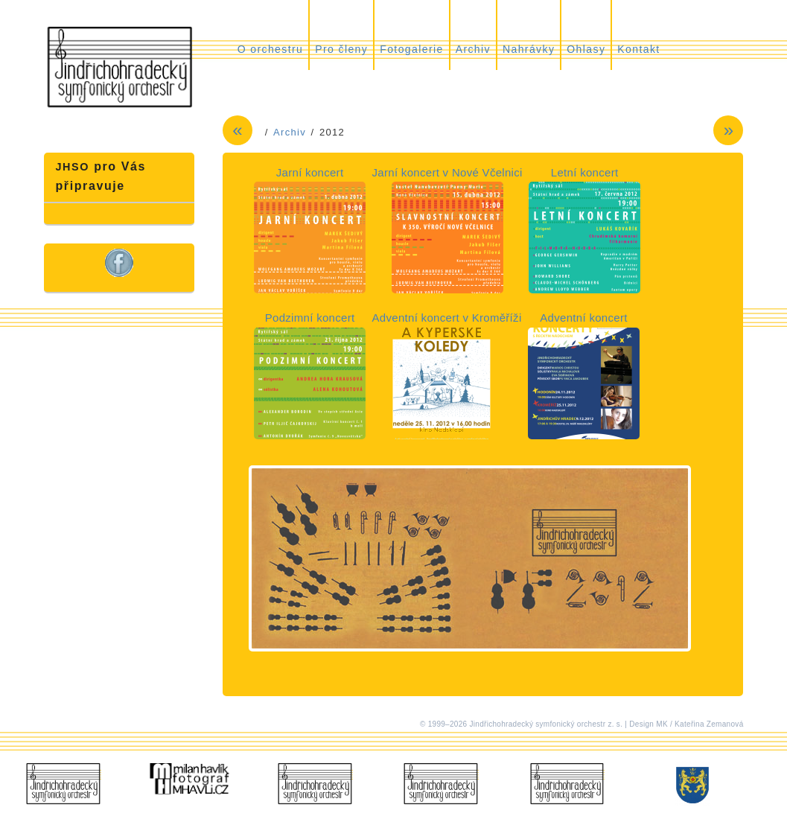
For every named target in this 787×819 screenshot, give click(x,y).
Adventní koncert (583, 317)
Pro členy (341, 49)
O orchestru (271, 49)
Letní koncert (585, 172)
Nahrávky (529, 49)
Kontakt (638, 49)
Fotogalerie (411, 49)
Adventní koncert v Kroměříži (447, 317)
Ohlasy (586, 49)
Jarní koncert (310, 172)
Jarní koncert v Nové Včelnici (447, 172)
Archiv (473, 49)
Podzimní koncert (310, 317)
